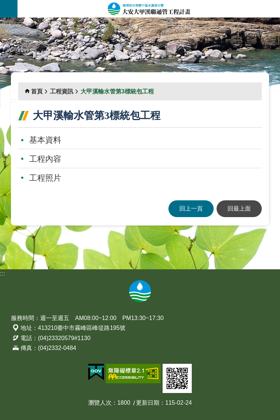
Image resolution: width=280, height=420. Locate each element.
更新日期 (147, 403)
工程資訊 (61, 91)
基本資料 (45, 140)
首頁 (37, 91)
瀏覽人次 (100, 403)
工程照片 (45, 177)
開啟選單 (9, 9)
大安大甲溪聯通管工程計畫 (149, 9)
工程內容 (45, 158)
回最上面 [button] (239, 208)
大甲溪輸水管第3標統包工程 (117, 91)
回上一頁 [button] (191, 208)
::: (2, 22)
